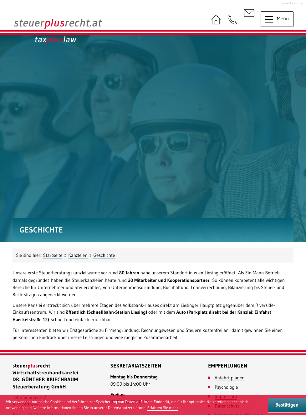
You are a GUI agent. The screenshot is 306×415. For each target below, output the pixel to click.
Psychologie (226, 387)
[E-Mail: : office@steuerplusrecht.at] (249, 20)
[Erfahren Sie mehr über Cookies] (162, 408)
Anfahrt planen (230, 378)
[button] (232, 20)
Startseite (53, 255)
